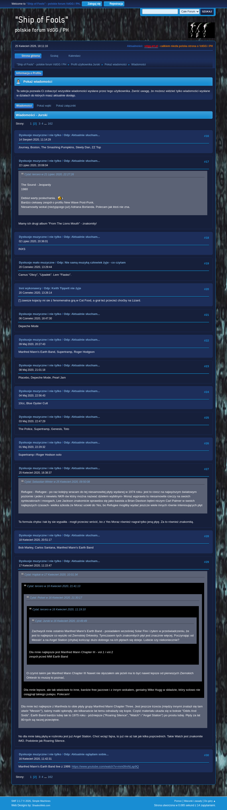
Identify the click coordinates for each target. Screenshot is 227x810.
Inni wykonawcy (30, 288)
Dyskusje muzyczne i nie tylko (40, 135)
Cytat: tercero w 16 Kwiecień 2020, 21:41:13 (53, 586)
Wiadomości (24, 105)
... (46, 123)
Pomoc (178, 801)
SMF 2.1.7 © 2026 (21, 801)
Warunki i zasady (193, 801)
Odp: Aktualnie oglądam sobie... (86, 754)
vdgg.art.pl (151, 46)
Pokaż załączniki (66, 105)
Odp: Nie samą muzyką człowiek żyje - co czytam (91, 262)
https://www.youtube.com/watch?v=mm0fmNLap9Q (105, 766)
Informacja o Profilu (28, 73)
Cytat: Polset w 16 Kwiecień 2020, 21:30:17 (56, 597)
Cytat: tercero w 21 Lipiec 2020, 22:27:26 (49, 174)
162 (50, 123)
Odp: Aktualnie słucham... (82, 135)
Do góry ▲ (209, 801)
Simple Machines (41, 801)
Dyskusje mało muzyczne (37, 262)
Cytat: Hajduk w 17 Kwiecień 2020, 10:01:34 (51, 574)
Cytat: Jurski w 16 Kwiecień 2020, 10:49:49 (61, 621)
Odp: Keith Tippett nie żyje (62, 288)
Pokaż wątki (44, 105)
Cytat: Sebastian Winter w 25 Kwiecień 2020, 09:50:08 (57, 481)
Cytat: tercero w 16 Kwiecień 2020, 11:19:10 (59, 609)
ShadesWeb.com (41, 805)
